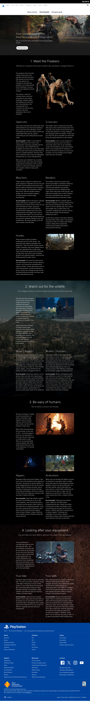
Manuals (6, 673)
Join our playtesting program (67, 670)
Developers (35, 670)
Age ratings (35, 666)
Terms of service (36, 659)
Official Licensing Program (38, 675)
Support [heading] (6, 656)
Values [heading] (62, 633)
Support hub (7, 659)
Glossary (34, 673)
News (35, 5)
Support (45, 5)
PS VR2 (33, 641)
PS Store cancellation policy (39, 661)
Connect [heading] (62, 656)
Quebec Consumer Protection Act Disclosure (15, 675)
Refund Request (8, 670)
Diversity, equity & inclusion (67, 643)
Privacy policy (64, 695)
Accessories (28, 5)
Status (5, 663)
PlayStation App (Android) (66, 668)
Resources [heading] (35, 656)
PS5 (12, 5)
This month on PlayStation (15, 629)
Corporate (6, 645)
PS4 (16, 5)
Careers (6, 638)
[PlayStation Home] (3, 5)
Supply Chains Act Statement (39, 663)
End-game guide (57, 10)
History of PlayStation (9, 648)
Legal (58, 695)
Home (5, 629)
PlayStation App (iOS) (65, 666)
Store (40, 5)
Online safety (63, 641)
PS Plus (21, 5)
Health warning (36, 668)
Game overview (32, 10)
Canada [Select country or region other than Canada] (9, 695)
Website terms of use (74, 695)
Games (7, 5)
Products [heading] (35, 633)
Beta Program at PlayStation (67, 673)
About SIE (6, 636)
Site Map (84, 695)
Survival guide (44, 10)
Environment (63, 636)
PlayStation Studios (9, 641)
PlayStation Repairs (9, 666)
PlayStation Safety (8, 661)
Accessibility (63, 638)
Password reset (8, 668)
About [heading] (6, 633)
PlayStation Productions (10, 643)
